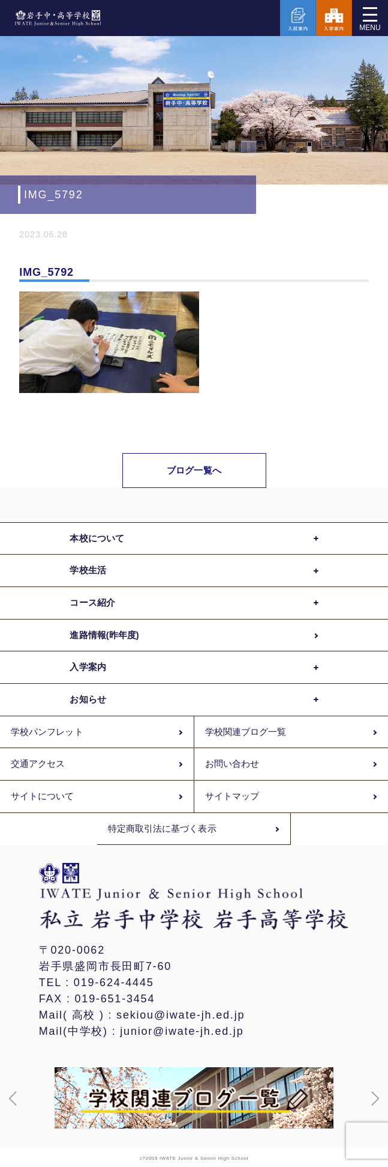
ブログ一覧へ (194, 470)
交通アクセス (38, 764)
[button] (13, 1098)
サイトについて (42, 796)
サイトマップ (232, 796)
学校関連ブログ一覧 (246, 732)
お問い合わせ (232, 764)
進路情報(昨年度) (104, 635)
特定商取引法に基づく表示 (162, 828)
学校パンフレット (47, 732)
